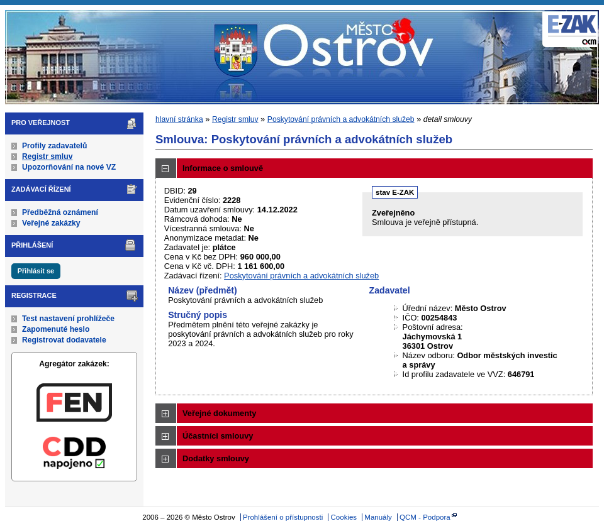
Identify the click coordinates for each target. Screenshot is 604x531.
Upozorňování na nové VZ (69, 167)
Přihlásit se (36, 271)
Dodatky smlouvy (215, 458)
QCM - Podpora (425, 517)
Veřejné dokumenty (219, 413)
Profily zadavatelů (54, 145)
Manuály (378, 517)
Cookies (344, 517)
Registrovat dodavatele (64, 340)
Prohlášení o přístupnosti (283, 517)
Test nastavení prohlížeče (68, 318)
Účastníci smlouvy (217, 436)
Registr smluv (47, 156)
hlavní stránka (179, 119)
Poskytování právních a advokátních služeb (341, 119)
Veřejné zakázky (51, 223)
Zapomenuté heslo (55, 329)
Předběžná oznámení (60, 212)
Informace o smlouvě (222, 168)
